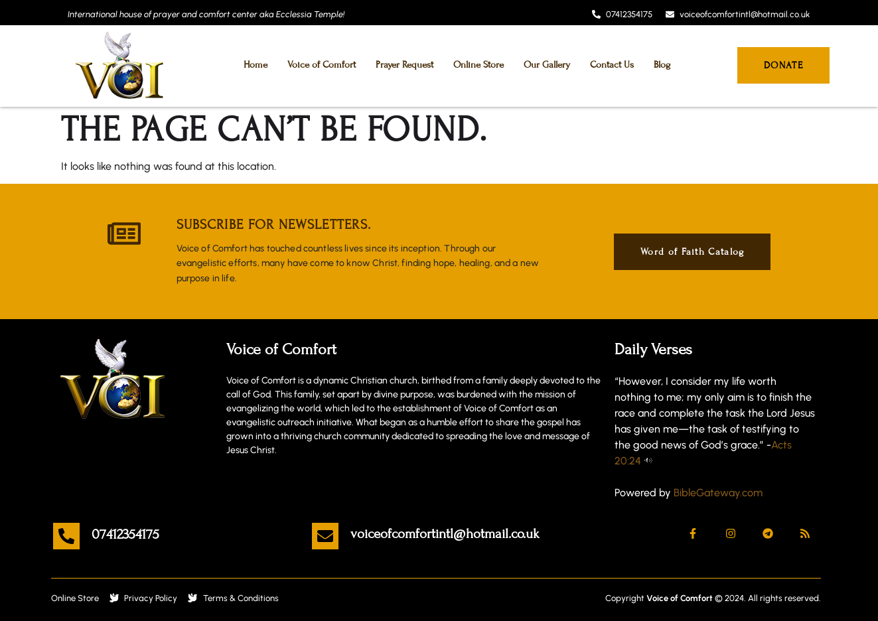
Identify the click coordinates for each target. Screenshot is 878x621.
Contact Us (612, 64)
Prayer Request (404, 64)
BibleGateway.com (718, 492)
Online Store (478, 64)
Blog (662, 64)
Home (255, 64)
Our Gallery (547, 64)
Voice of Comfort (321, 64)
